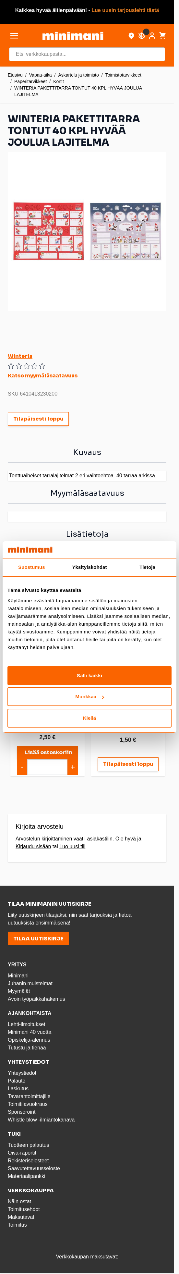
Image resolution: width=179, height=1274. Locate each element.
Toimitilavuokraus (28, 1104)
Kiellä (89, 718)
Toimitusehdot (24, 1209)
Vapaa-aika (40, 75)
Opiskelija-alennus (29, 1040)
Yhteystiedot (22, 1073)
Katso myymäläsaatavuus (43, 375)
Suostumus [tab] (31, 567)
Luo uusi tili (72, 846)
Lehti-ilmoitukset (26, 1024)
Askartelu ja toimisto (78, 75)
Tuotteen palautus (29, 1145)
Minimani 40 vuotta (29, 1032)
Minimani (18, 975)
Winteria (20, 356)
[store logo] (73, 35)
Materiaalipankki (26, 1176)
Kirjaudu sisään (33, 846)
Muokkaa (89, 696)
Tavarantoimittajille (29, 1096)
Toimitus (17, 1225)
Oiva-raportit (22, 1153)
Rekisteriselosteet (28, 1160)
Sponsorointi (22, 1112)
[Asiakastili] (152, 36)
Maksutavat (21, 1217)
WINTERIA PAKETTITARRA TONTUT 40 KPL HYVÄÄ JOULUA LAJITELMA (78, 91)
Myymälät (19, 991)
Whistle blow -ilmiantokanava (41, 1119)
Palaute (16, 1081)
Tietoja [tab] (147, 567)
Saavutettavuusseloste (34, 1168)
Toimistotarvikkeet (123, 75)
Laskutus (18, 1088)
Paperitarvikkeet (30, 81)
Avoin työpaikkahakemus (36, 999)
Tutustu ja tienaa (27, 1047)
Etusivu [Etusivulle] (15, 75)
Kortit (58, 81)
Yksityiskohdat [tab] (89, 567)
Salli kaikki (89, 675)
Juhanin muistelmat (30, 983)
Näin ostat (19, 1201)
